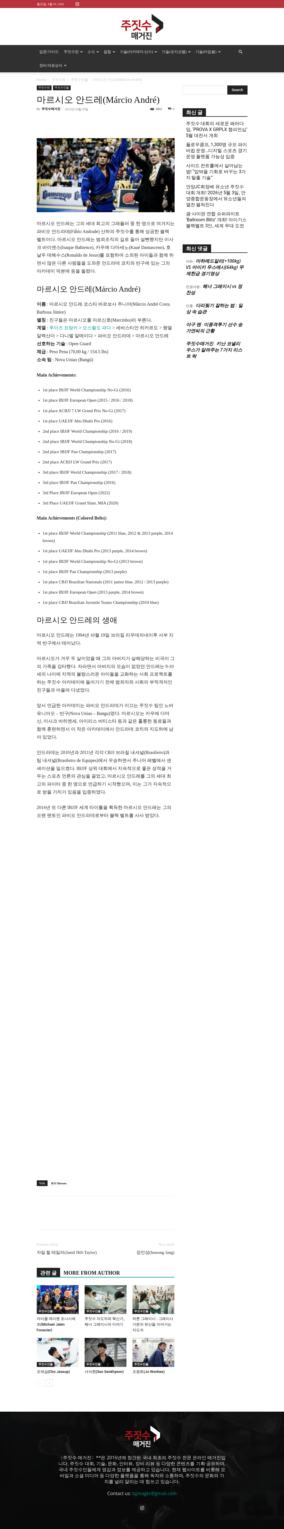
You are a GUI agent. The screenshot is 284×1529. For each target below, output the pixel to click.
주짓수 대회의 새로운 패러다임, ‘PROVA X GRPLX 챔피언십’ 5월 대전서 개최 (217, 129)
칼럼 (109, 52)
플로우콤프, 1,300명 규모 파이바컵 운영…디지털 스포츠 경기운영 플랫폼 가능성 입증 (216, 150)
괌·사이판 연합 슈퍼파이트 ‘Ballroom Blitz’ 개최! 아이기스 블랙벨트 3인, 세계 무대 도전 (216, 219)
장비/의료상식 (53, 65)
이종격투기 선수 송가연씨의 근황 (214, 327)
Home (41, 79)
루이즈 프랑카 (63, 327)
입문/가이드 (49, 52)
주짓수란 (73, 52)
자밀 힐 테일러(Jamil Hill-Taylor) (67, 1252)
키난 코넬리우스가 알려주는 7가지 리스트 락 (214, 349)
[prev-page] (40, 1383)
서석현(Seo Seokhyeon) (104, 1371)
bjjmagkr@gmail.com (154, 1493)
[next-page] (49, 1383)
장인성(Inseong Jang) (155, 1252)
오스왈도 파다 (97, 327)
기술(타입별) (208, 52)
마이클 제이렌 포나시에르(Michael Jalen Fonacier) (56, 1324)
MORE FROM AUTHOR (92, 1273)
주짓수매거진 (51, 109)
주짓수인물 (79, 79)
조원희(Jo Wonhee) (148, 1371)
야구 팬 (193, 324)
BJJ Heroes (59, 1183)
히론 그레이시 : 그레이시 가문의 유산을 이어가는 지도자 (152, 1324)
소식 (93, 52)
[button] (241, 52)
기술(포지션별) (176, 52)
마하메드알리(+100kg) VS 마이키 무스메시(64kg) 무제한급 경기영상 (215, 267)
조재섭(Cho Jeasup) (53, 1371)
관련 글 (48, 1273)
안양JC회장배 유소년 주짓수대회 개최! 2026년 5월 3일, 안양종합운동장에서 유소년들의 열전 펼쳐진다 (216, 195)
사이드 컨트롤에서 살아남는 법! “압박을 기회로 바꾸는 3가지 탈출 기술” (216, 171)
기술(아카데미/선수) (138, 52)
